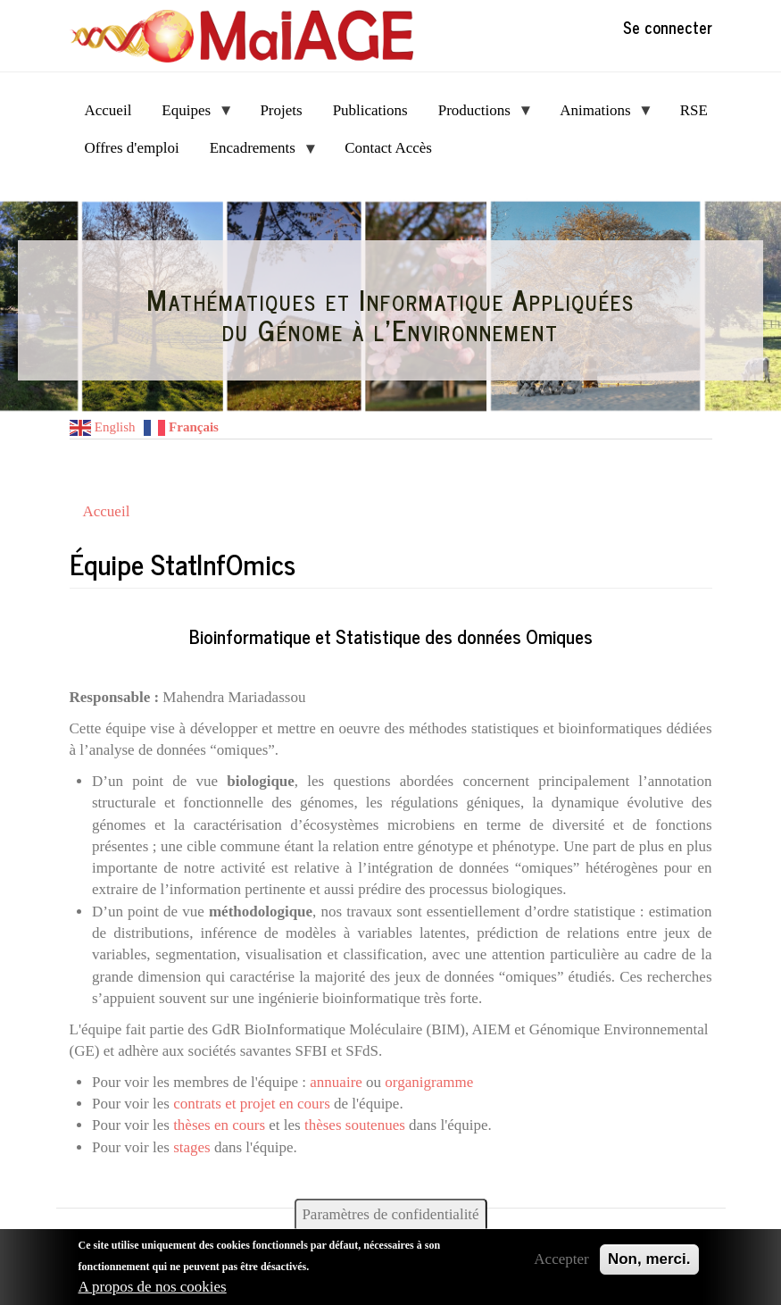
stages (192, 1147)
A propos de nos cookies (153, 1286)
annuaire (336, 1082)
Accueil (106, 511)
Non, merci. (649, 1259)
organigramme (429, 1082)
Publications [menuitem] (370, 110)
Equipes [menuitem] (189, 116)
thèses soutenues (354, 1125)
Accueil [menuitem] (108, 110)
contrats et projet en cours (251, 1103)
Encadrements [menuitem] (257, 153)
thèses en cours (219, 1125)
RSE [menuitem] (694, 110)
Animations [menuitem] (598, 116)
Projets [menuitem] (281, 110)
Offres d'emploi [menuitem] (132, 147)
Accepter (561, 1259)
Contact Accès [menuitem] (388, 147)
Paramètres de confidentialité (390, 1214)
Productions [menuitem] (478, 116)
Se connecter (667, 26)
